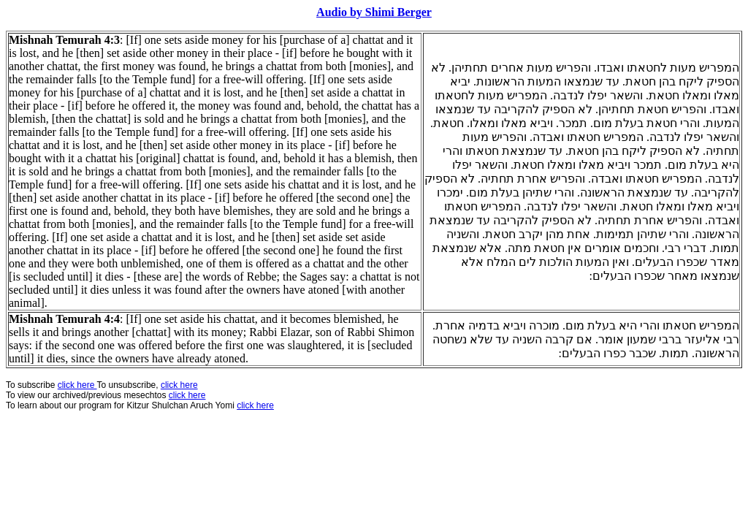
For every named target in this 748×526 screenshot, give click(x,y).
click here (187, 395)
